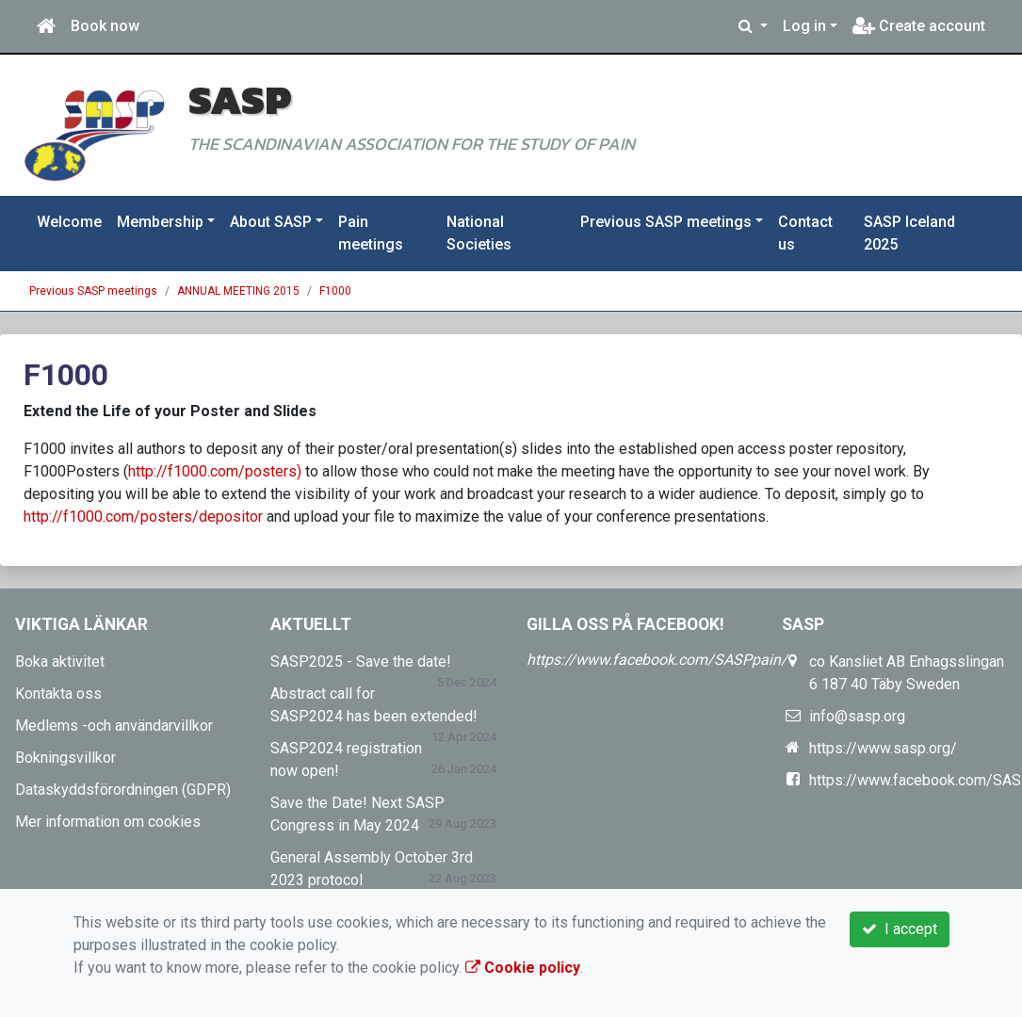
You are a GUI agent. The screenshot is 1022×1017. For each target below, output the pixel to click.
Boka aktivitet (60, 661)
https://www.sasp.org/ (883, 748)
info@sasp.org (857, 716)
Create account (918, 26)
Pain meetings (370, 233)
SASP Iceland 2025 (909, 233)
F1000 (335, 291)
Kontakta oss (58, 693)
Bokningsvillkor (65, 758)
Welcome (69, 222)
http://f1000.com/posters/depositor (143, 516)
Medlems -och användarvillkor (114, 725)
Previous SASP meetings (666, 222)
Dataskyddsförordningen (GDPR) (123, 790)
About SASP (271, 222)
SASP (239, 99)
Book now (105, 26)
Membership (160, 222)
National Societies (478, 233)
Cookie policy (522, 968)
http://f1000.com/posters (212, 471)
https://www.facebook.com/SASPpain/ (657, 660)
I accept (899, 929)
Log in (804, 26)
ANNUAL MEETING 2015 (238, 291)
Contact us (805, 233)
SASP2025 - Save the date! (360, 661)
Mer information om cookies (108, 822)
